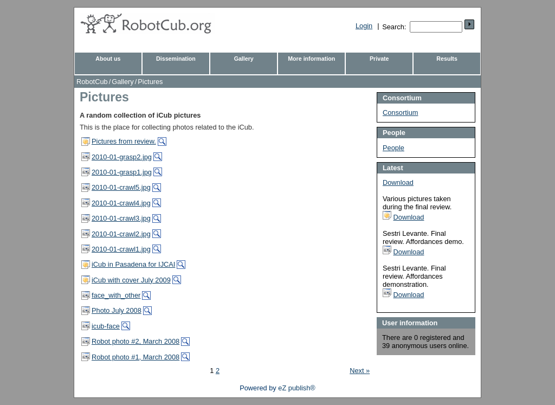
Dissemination (176, 58)
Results (446, 58)
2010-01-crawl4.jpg (121, 203)
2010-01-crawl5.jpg (121, 187)
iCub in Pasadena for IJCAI (133, 264)
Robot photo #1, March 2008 (135, 357)
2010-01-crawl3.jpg (121, 218)
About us (107, 58)
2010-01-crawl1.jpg (121, 249)
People (393, 148)
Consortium (400, 112)
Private (379, 58)
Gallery (244, 58)
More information (311, 58)
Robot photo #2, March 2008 (135, 341)
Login (364, 26)
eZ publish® (296, 388)
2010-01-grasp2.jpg (122, 157)
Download (398, 182)
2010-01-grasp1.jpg (122, 172)
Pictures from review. (124, 141)
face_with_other (116, 295)
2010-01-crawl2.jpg (121, 234)
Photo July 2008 (116, 310)
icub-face (106, 326)
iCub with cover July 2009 (131, 280)
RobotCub (92, 82)
